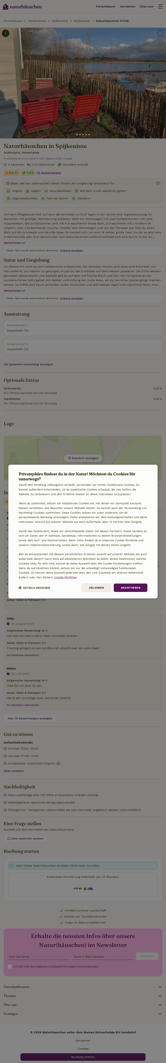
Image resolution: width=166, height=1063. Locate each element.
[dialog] (83, 531)
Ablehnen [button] (96, 587)
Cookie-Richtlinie (65, 577)
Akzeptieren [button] (130, 587)
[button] (34, 588)
